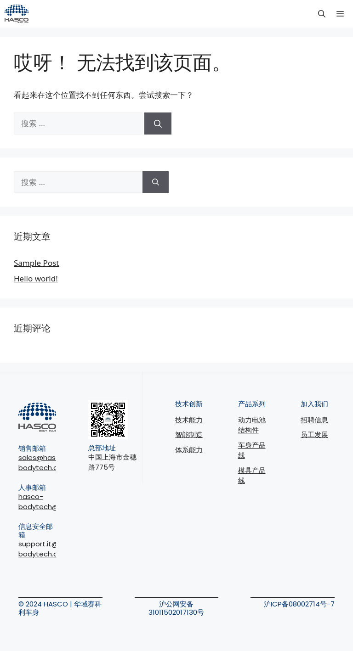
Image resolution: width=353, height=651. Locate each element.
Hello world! (36, 278)
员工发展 (314, 434)
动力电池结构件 (252, 425)
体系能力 (189, 450)
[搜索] (157, 123)
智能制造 (189, 434)
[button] (322, 14)
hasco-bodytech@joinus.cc (53, 502)
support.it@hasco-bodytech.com (50, 549)
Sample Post (36, 263)
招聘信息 (314, 420)
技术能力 (189, 420)
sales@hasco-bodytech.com (43, 463)
